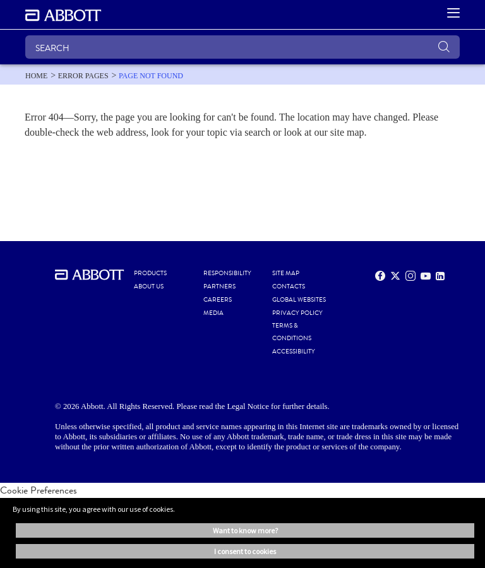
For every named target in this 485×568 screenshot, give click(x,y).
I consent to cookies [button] (245, 551)
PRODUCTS (150, 273)
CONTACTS (288, 286)
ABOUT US (149, 286)
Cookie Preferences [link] (38, 490)
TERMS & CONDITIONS (291, 332)
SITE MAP (285, 273)
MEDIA (213, 313)
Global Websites (299, 299)
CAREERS (217, 299)
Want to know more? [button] (245, 530)
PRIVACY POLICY (297, 313)
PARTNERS (219, 286)
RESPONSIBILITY (227, 273)
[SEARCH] (242, 47)
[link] (36, 75)
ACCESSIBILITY (293, 351)
